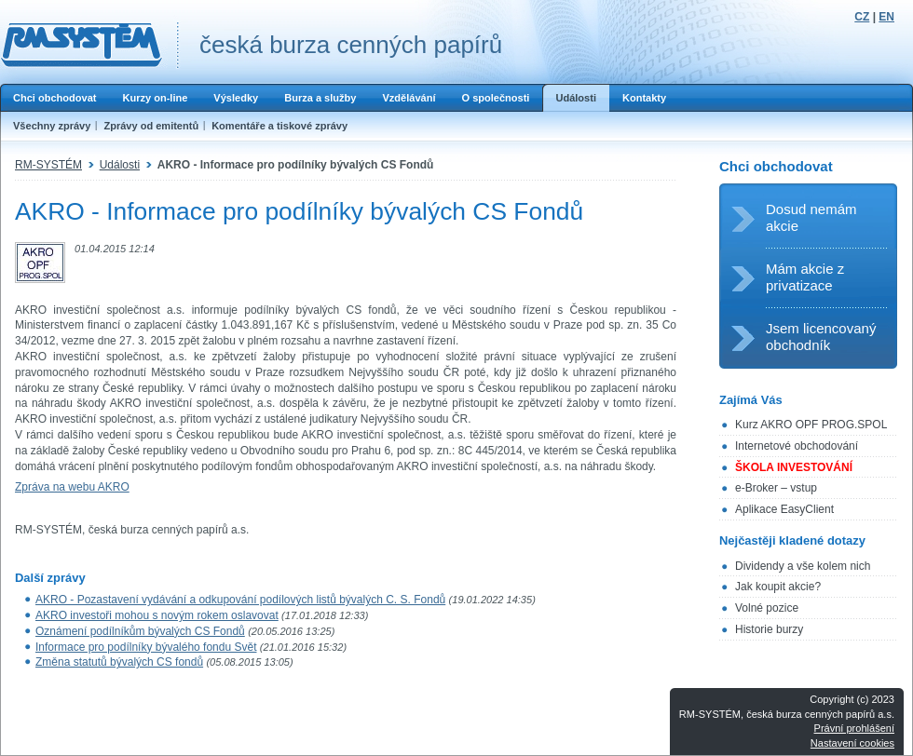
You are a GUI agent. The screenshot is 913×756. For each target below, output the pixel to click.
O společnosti (495, 97)
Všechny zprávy (51, 125)
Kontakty (644, 97)
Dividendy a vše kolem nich (802, 566)
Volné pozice (766, 607)
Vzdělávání (408, 97)
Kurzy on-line (154, 97)
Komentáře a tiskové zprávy (279, 125)
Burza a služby (320, 97)
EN (886, 16)
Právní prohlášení (854, 728)
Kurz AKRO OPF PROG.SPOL (811, 424)
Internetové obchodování (796, 445)
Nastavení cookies (852, 743)
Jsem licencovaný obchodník (821, 336)
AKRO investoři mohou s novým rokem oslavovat (157, 615)
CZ (861, 16)
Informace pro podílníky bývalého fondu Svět (145, 647)
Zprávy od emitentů (150, 125)
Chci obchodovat (54, 97)
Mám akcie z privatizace (805, 277)
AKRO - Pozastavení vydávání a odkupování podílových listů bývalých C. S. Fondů (240, 599)
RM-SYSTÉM (48, 164)
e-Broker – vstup (776, 487)
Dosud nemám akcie (811, 217)
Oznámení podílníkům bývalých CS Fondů (140, 631)
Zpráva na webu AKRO (72, 486)
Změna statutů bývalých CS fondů (119, 661)
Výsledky (235, 97)
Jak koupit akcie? (778, 586)
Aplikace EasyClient (784, 509)
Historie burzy (769, 629)
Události (575, 97)
